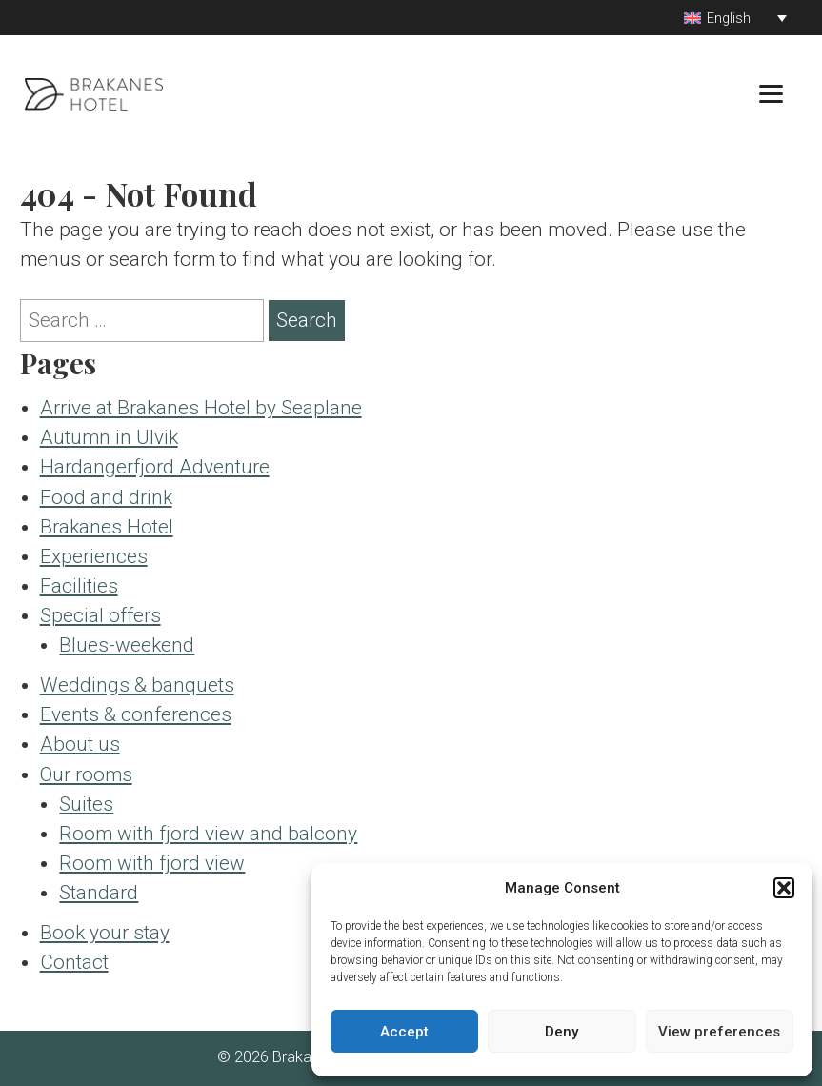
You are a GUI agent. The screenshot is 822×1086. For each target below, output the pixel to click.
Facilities (79, 585)
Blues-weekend (126, 645)
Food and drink (106, 497)
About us (80, 744)
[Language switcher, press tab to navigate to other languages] (735, 17)
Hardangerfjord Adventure (155, 466)
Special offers (100, 615)
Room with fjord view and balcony (208, 833)
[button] (783, 887)
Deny (561, 1031)
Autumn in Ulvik (109, 437)
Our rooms (86, 774)
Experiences (94, 556)
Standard (98, 892)
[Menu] (771, 93)
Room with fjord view (152, 863)
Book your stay (105, 932)
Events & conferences (135, 714)
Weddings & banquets (137, 685)
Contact (74, 962)
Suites (86, 804)
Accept (404, 1031)
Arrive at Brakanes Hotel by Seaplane (201, 407)
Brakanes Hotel (106, 526)
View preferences (719, 1031)
